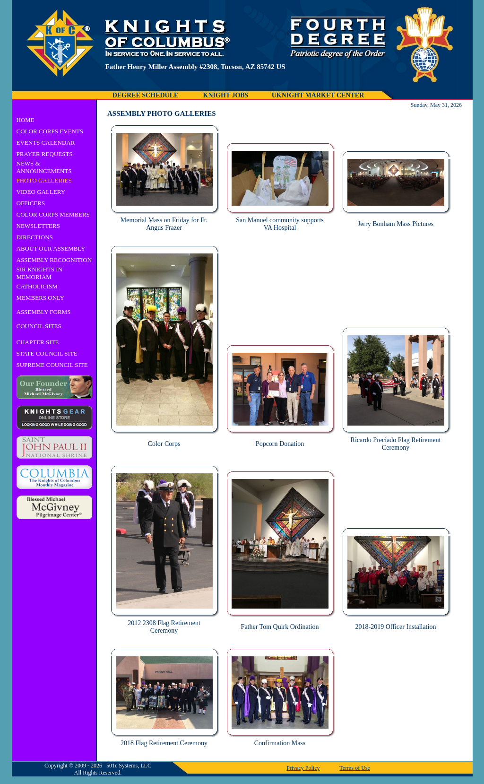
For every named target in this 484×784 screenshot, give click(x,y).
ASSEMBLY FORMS (44, 311)
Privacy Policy (303, 768)
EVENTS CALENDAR (46, 142)
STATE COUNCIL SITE (47, 353)
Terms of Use (354, 768)
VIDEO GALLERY (41, 191)
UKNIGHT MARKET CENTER (318, 95)
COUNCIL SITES (39, 326)
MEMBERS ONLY (41, 297)
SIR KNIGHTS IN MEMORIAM (40, 273)
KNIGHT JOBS (226, 95)
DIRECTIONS (35, 237)
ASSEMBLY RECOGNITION (54, 259)
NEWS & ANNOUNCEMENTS (44, 167)
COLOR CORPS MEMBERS (53, 214)
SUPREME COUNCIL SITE (52, 364)
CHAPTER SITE (38, 342)
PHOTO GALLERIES (44, 180)
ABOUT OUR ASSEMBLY (51, 248)
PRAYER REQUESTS (45, 153)
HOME (26, 119)
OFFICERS (31, 203)
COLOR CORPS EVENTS (50, 131)
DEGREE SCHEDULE (145, 95)
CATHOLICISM (37, 286)
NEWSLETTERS (38, 225)
